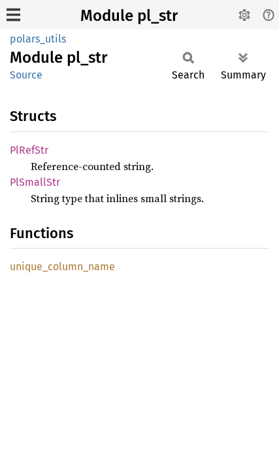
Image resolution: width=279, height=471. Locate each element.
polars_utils (38, 39)
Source (26, 75)
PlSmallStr (35, 182)
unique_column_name (62, 266)
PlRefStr (29, 150)
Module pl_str (129, 16)
